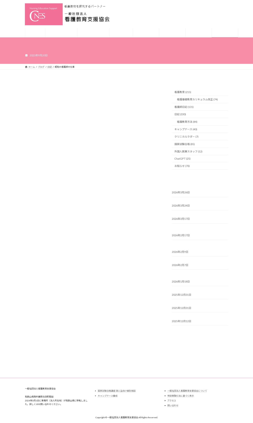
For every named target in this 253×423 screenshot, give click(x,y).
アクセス (171, 400)
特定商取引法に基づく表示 (180, 395)
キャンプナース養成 (107, 395)
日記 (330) (180, 114)
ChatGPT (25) (182, 158)
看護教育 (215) (182, 92)
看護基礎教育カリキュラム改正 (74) (197, 99)
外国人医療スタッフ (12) (188, 151)
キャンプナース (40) (185, 129)
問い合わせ (172, 405)
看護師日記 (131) (184, 106)
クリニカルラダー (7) (186, 136)
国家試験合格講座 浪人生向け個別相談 (117, 390)
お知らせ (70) (182, 165)
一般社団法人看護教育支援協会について (187, 390)
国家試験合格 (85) (184, 144)
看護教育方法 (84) (187, 121)
